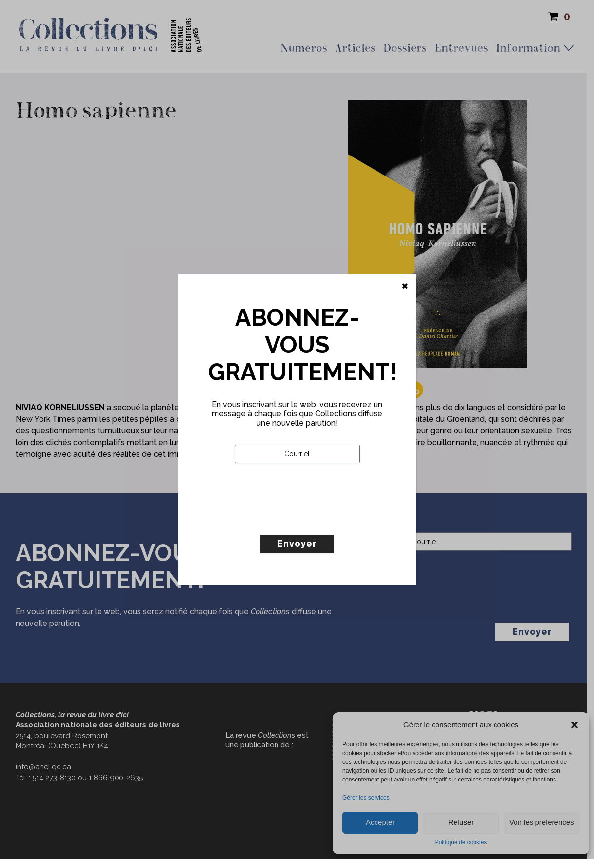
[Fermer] (405, 286)
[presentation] (309, 519)
